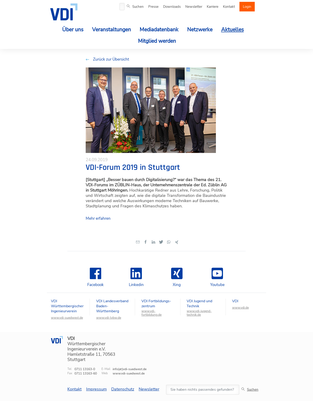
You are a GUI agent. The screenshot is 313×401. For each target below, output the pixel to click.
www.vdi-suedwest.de (67, 318)
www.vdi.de (240, 308)
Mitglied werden (157, 41)
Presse (153, 6)
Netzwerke (199, 29)
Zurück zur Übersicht (107, 59)
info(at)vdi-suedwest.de (129, 369)
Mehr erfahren (98, 218)
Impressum (96, 389)
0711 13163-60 (85, 373)
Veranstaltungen (111, 29)
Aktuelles (232, 29)
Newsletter (193, 6)
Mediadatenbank (159, 29)
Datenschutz (122, 389)
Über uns (72, 29)
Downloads (172, 6)
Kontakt (229, 6)
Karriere (212, 6)
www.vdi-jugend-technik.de (199, 313)
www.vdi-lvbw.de (108, 318)
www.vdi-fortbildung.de (151, 313)
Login (247, 6)
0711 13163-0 (84, 369)
